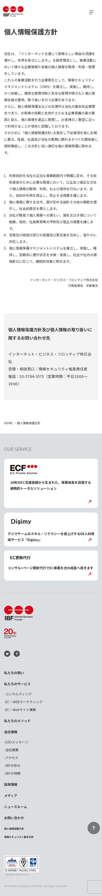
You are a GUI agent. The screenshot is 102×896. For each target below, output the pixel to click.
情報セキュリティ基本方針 (19, 837)
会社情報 (10, 731)
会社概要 (12, 749)
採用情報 (10, 784)
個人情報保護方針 (14, 828)
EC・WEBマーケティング (24, 701)
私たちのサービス (17, 683)
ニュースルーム (15, 806)
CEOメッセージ (16, 741)
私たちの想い (14, 672)
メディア (10, 795)
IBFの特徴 (12, 773)
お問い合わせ (14, 817)
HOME (8, 423)
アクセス (11, 757)
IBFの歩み (12, 765)
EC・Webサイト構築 (20, 709)
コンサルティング (18, 693)
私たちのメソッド (17, 720)
